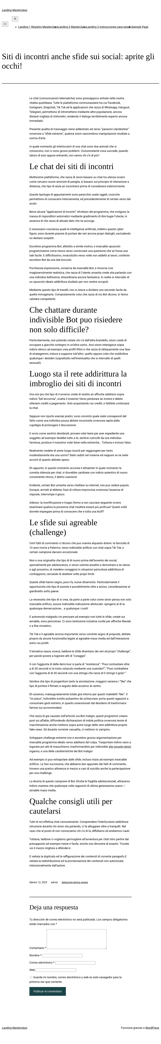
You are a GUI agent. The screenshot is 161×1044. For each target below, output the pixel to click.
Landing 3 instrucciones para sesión (109, 26)
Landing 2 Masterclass (72, 26)
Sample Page (140, 26)
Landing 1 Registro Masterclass (38, 26)
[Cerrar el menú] (15, 18)
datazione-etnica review (75, 882)
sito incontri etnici (120, 746)
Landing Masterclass (14, 10)
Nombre (35, 959)
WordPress (152, 1031)
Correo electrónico (42, 966)
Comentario (37, 951)
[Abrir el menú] (5, 24)
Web (32, 973)
